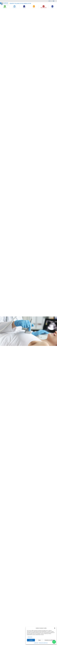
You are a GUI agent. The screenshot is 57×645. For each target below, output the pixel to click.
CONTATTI (14, 7)
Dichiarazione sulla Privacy (43, 642)
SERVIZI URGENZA (43, 7)
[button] (54, 628)
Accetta (30, 640)
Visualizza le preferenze (50, 640)
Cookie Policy (36, 642)
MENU (52, 7)
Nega (39, 640)
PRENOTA (5, 7)
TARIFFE (33, 7)
